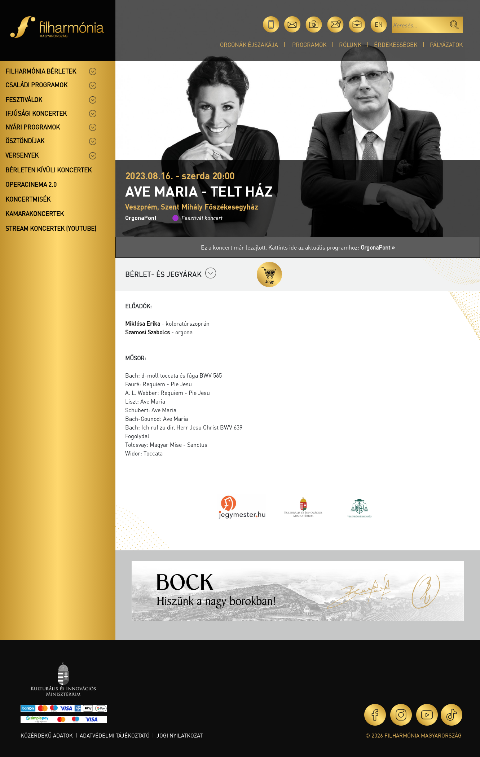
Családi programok (36, 85)
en (379, 24)
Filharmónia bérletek (40, 71)
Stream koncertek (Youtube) (50, 228)
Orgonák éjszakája (249, 44)
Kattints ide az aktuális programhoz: (331, 247)
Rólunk (350, 44)
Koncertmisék (27, 199)
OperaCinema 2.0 (31, 184)
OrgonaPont (141, 217)
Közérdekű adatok (47, 735)
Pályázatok (446, 44)
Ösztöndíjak (24, 141)
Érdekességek (395, 44)
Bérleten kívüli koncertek (48, 170)
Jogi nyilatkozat (180, 735)
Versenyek (22, 155)
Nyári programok (32, 127)
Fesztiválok (23, 100)
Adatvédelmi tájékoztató (115, 735)
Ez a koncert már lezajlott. (234, 247)
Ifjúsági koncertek (36, 113)
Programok (309, 44)
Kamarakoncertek (34, 213)
